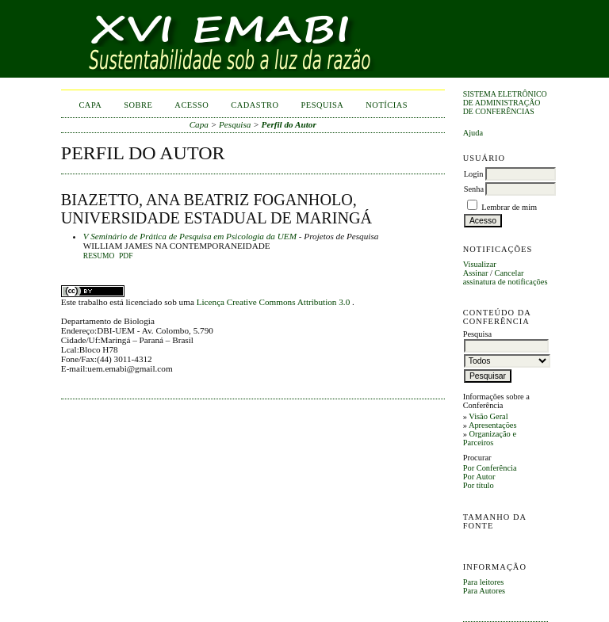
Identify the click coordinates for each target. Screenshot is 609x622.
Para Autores (484, 590)
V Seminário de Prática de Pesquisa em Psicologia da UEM (190, 236)
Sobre (138, 105)
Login (474, 174)
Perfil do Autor (289, 124)
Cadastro (254, 105)
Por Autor (479, 476)
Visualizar (479, 264)
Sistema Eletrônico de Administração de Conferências (505, 103)
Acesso (191, 105)
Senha (474, 189)
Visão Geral (488, 416)
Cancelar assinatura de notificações (505, 277)
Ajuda (473, 132)
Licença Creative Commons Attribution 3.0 (274, 302)
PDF (125, 256)
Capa (90, 105)
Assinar (475, 273)
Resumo (99, 256)
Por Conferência (490, 468)
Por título (478, 485)
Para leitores (483, 582)
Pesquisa (322, 105)
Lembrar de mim (509, 207)
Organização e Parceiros (489, 438)
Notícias (387, 105)
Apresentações (493, 425)
